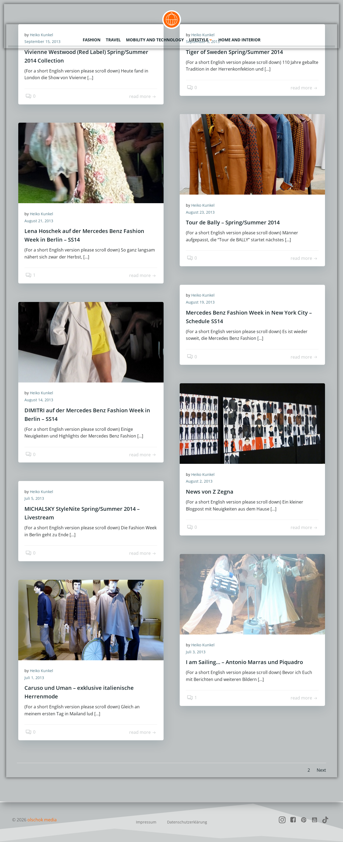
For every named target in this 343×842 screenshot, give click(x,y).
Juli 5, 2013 (36, 499)
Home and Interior (239, 39)
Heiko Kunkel (204, 206)
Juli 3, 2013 (197, 652)
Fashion (91, 39)
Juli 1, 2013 (36, 678)
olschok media (42, 820)
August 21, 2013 (40, 221)
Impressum (146, 822)
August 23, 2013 (202, 213)
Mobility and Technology (155, 39)
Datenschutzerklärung (187, 822)
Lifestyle (201, 39)
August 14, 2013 (40, 400)
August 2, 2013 (201, 482)
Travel (113, 39)
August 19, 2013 (202, 302)
